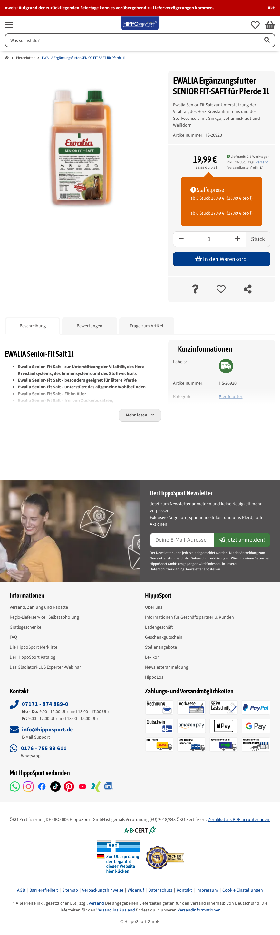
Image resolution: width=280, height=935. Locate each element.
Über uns (153, 607)
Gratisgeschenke (25, 627)
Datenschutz (160, 890)
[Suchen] (131, 40)
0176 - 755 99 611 (44, 748)
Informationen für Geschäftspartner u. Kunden (189, 617)
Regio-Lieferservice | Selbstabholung (44, 617)
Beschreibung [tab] (33, 326)
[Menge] (209, 239)
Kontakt (184, 890)
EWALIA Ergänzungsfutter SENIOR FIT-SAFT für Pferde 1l (83, 57)
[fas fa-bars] (9, 25)
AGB (21, 890)
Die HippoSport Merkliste (33, 647)
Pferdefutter (25, 57)
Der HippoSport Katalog (32, 657)
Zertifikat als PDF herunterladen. (239, 819)
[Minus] (181, 239)
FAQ (13, 637)
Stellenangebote (161, 647)
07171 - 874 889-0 (45, 704)
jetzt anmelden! (242, 540)
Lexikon (152, 657)
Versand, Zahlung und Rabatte (39, 607)
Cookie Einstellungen (242, 890)
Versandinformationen (199, 910)
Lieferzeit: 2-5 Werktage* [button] (248, 156)
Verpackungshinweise (102, 890)
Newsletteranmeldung (166, 667)
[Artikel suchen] (266, 40)
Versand (262, 162)
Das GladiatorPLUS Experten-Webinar (45, 667)
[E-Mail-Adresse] (182, 540)
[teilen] (247, 290)
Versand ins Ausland (115, 910)
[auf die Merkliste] (221, 290)
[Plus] (238, 239)
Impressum (207, 890)
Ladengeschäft (159, 627)
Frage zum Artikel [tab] (146, 326)
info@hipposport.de (47, 730)
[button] (255, 25)
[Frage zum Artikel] (195, 290)
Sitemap (70, 890)
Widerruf (136, 890)
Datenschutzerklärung (167, 569)
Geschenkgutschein (163, 637)
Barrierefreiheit (43, 890)
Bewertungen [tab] (89, 326)
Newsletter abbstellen (203, 569)
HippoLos (154, 677)
